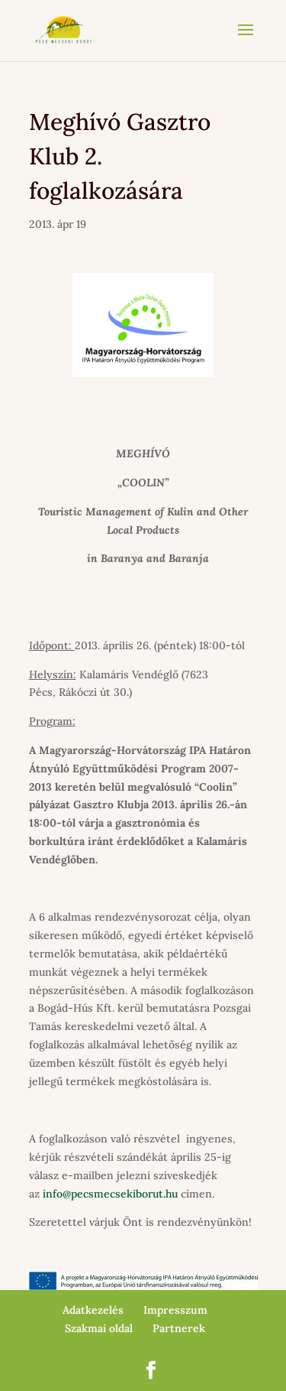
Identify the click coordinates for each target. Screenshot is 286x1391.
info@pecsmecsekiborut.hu (110, 1194)
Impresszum (175, 1310)
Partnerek (179, 1328)
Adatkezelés (93, 1310)
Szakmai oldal (99, 1328)
